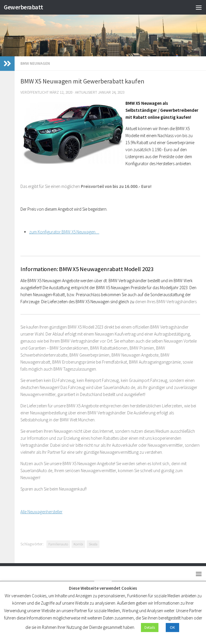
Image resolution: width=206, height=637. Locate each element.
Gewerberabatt (23, 7)
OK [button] (172, 627)
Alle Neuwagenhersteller (41, 511)
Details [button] (149, 627)
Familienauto (58, 544)
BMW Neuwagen (35, 63)
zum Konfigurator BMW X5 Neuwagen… (64, 232)
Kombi (78, 544)
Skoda (93, 544)
